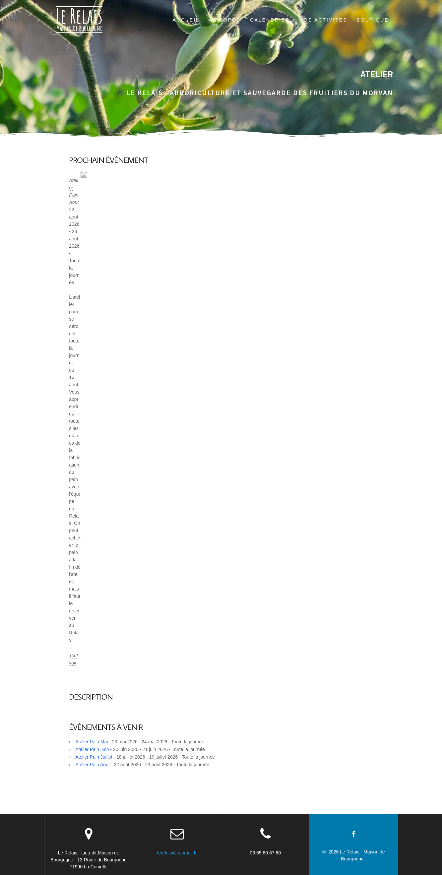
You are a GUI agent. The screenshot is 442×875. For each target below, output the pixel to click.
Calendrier (270, 20)
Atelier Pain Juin (92, 749)
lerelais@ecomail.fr (177, 852)
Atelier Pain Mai (91, 741)
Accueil (186, 20)
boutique (372, 20)
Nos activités (323, 20)
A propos (225, 20)
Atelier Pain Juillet (93, 757)
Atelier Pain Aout (92, 764)
